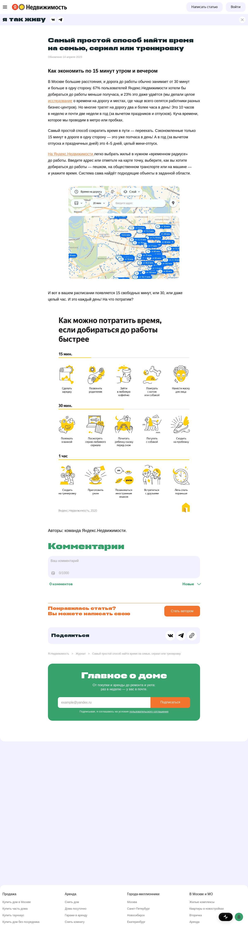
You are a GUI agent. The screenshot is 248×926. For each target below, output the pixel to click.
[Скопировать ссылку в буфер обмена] (192, 635)
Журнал (80, 653)
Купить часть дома (14, 908)
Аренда (195, 922)
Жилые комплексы (202, 902)
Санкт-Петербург (138, 908)
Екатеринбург (136, 922)
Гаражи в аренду (76, 915)
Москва (132, 902)
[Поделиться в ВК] (53, 19)
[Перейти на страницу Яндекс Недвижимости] (22, 7)
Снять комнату (75, 922)
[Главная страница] (242, 20)
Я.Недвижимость (58, 653)
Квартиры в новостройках (207, 908)
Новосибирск (136, 915)
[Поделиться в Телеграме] (60, 19)
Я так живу (24, 19)
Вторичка (196, 915)
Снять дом (72, 902)
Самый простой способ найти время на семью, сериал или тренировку (136, 653)
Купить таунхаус (13, 915)
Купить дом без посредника (20, 922)
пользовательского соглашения (148, 711)
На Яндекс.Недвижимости (71, 154)
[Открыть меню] (5, 7)
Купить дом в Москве (16, 902)
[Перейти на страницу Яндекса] (15, 7)
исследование (60, 101)
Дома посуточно (76, 908)
